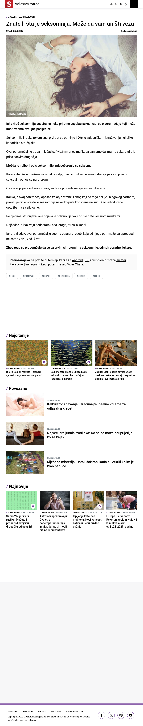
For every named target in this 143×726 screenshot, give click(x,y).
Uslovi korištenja (76, 711)
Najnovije (18, 486)
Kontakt (42, 711)
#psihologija (64, 275)
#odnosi (96, 275)
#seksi (12, 275)
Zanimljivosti (27, 16)
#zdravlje (46, 275)
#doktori (81, 275)
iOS (87, 260)
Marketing (13, 711)
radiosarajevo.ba (38, 716)
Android (77, 260)
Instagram (32, 264)
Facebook (16, 264)
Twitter (121, 260)
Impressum (28, 711)
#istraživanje (28, 275)
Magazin (12, 16)
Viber (70, 264)
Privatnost (57, 711)
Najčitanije (19, 335)
